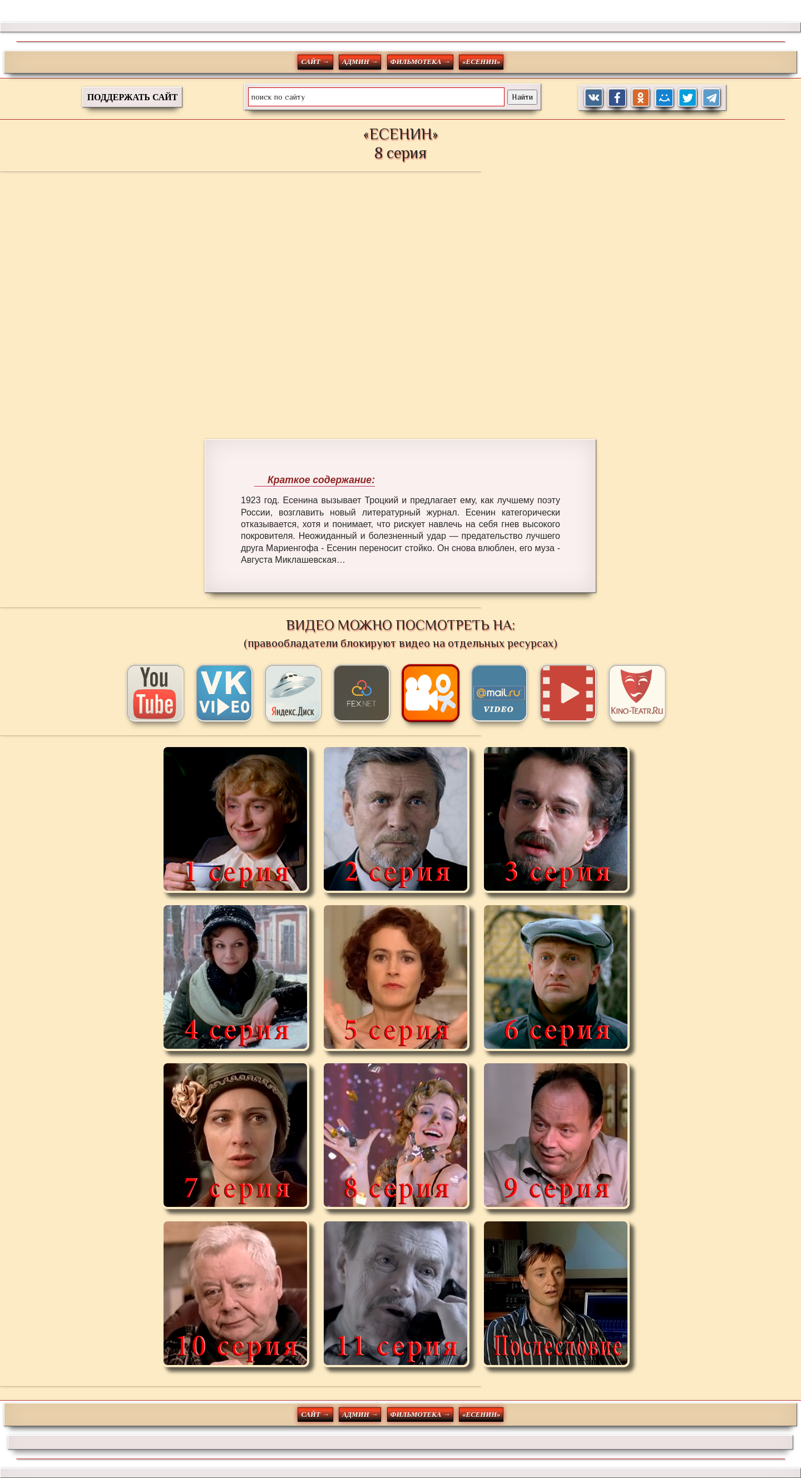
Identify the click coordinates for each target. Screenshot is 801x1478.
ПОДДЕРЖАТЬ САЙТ (132, 97)
